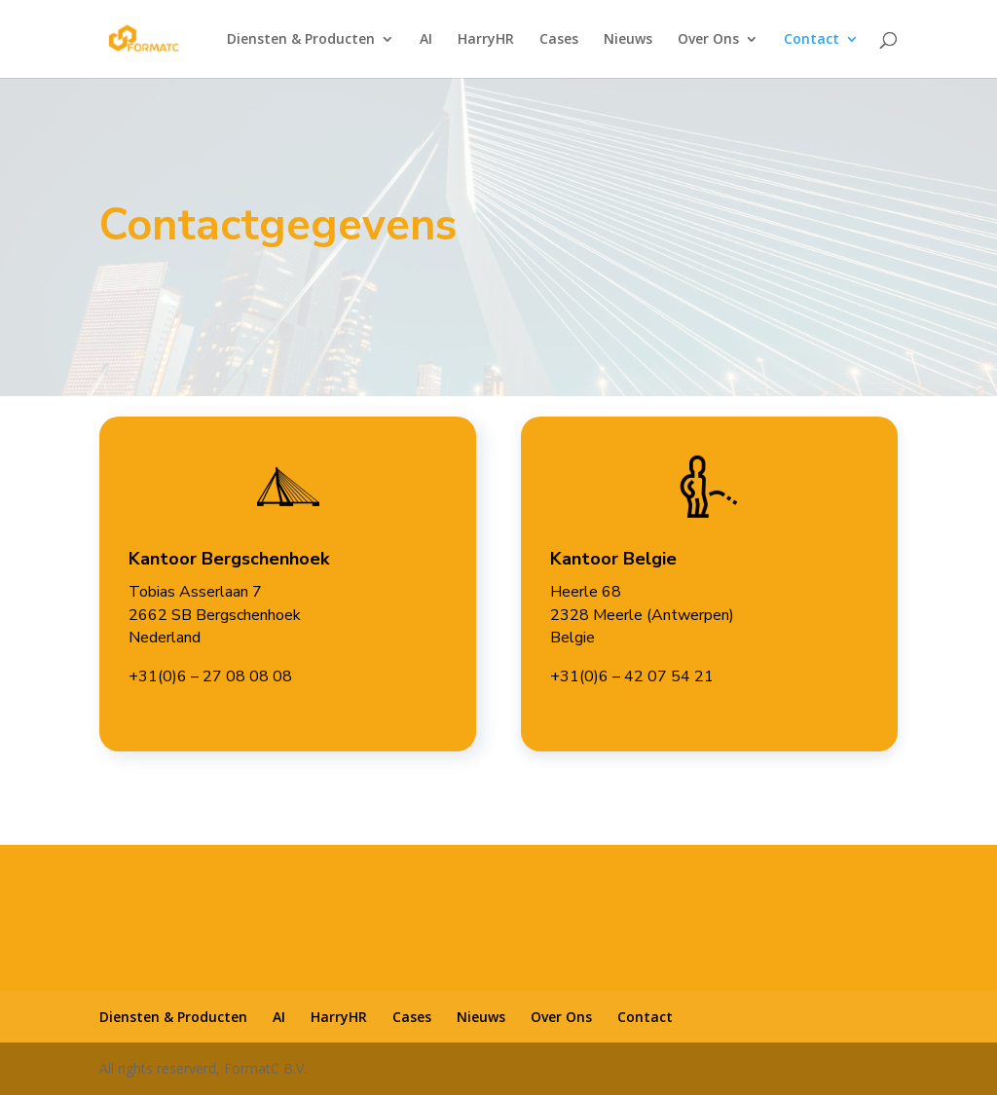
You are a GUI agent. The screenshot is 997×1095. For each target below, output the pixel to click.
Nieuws (628, 40)
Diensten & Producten (301, 40)
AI (426, 40)
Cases (558, 40)
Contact (811, 40)
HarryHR (486, 40)
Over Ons (708, 40)
